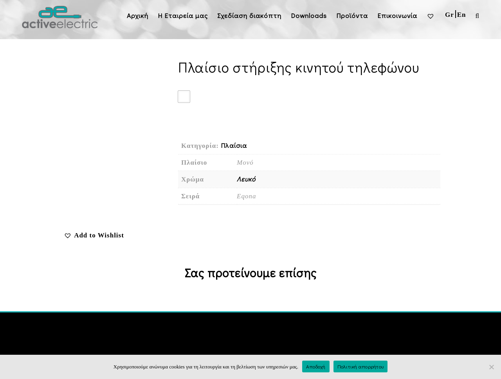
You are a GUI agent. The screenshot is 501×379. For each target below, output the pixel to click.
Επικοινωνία (397, 15)
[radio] (184, 96)
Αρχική (137, 15)
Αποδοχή (316, 366)
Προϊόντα (352, 15)
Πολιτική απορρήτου (360, 366)
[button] (94, 235)
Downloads (309, 15)
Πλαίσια (234, 145)
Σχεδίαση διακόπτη (249, 15)
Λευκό (246, 178)
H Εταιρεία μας (183, 15)
